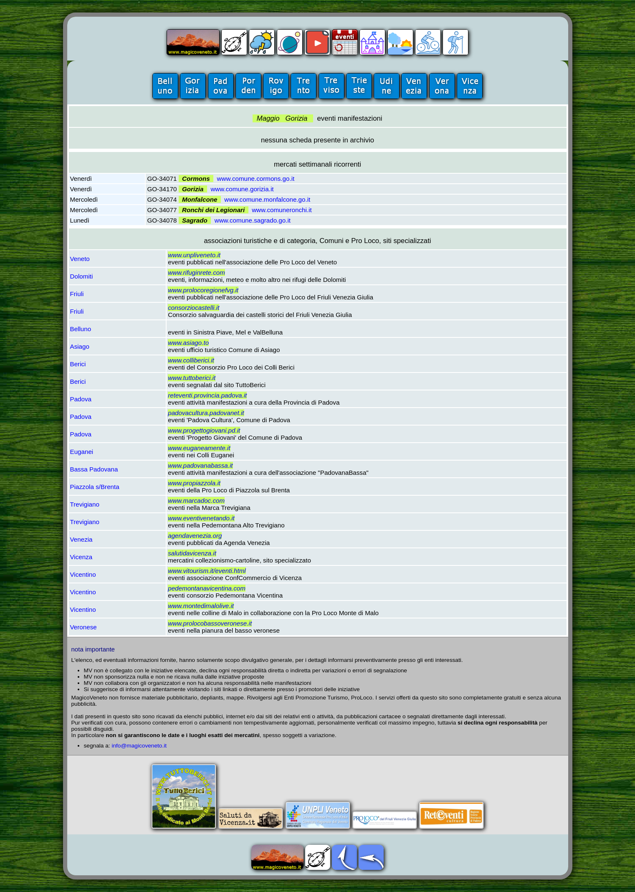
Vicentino (83, 574)
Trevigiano (84, 504)
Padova (81, 399)
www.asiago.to (188, 342)
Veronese (83, 627)
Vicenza (81, 556)
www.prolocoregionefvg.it (203, 290)
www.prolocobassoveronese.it (210, 623)
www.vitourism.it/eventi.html (207, 570)
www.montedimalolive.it (201, 605)
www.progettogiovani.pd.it (204, 430)
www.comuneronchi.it (282, 209)
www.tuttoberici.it (191, 377)
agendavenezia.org (195, 535)
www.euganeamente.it (199, 447)
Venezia (81, 539)
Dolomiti (81, 276)
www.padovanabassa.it (200, 465)
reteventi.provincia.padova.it (207, 395)
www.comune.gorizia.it (241, 189)
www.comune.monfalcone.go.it (267, 199)
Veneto (80, 258)
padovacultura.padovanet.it (206, 412)
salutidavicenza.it (192, 553)
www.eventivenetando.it (201, 518)
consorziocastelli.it (193, 307)
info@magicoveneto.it (139, 745)
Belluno (80, 328)
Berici (78, 363)
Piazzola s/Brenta (94, 486)
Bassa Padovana (94, 469)
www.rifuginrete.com (196, 272)
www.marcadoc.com (196, 500)
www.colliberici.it (191, 360)
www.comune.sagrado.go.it (253, 220)
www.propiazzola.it (194, 483)
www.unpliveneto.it (194, 254)
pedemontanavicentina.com (206, 588)
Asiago (79, 346)
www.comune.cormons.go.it (256, 178)
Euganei (82, 451)
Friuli (77, 293)
